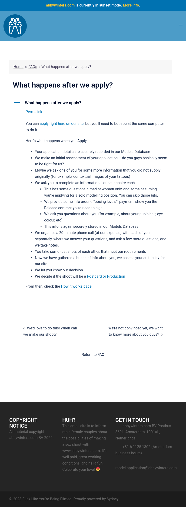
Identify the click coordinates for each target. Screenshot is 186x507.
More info (131, 5)
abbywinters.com (60, 5)
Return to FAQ (93, 354)
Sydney (113, 499)
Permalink (34, 112)
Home (18, 67)
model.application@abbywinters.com (146, 468)
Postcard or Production (106, 276)
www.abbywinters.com (81, 450)
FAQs (33, 67)
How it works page (76, 286)
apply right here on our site (62, 123)
